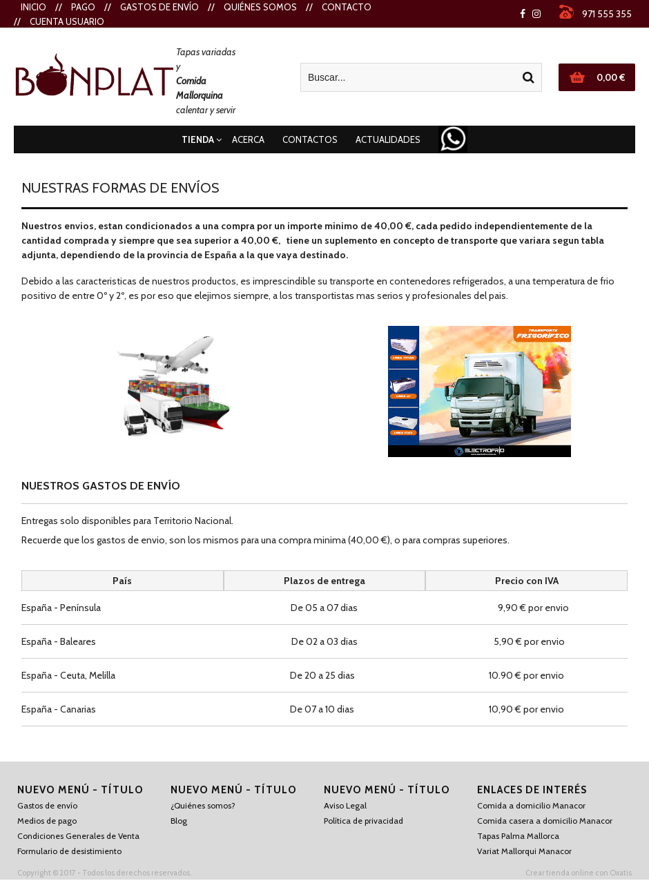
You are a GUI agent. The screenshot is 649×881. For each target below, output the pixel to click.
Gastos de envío (159, 6)
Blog (179, 820)
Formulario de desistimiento (69, 851)
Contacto (346, 6)
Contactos (310, 139)
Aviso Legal (345, 805)
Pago (83, 6)
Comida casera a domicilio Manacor (544, 820)
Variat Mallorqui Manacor (524, 851)
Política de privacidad (363, 820)
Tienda (198, 139)
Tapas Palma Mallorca (518, 836)
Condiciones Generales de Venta (78, 836)
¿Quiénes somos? (203, 805)
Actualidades (388, 139)
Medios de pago (47, 820)
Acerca (248, 139)
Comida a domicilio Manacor (531, 805)
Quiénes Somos (260, 6)
